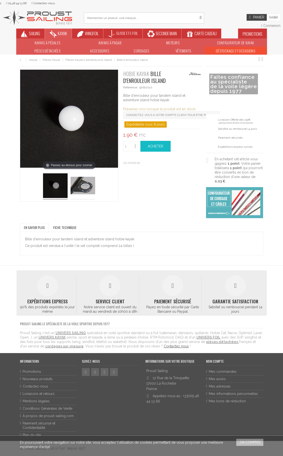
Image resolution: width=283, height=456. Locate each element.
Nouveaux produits (38, 379)
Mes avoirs (217, 379)
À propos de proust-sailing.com (48, 416)
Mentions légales (36, 401)
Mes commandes (223, 372)
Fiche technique (64, 227)
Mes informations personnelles (233, 394)
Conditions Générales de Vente (47, 408)
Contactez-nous (35, 386)
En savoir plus (34, 227)
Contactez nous (176, 346)
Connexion (271, 26)
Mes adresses (220, 386)
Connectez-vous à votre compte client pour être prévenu (171, 115)
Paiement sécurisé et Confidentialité (39, 425)
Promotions (32, 372)
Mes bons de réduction (227, 401)
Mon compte (215, 361)
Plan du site (32, 435)
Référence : (131, 87)
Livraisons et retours (39, 394)
